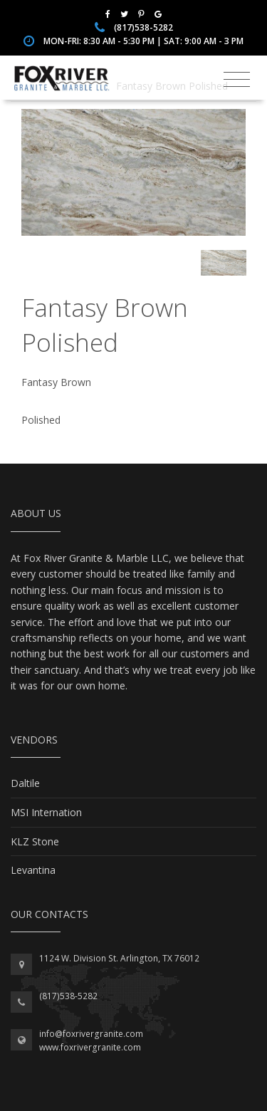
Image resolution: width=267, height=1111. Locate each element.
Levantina (33, 870)
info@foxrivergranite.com (91, 1034)
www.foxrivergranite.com (90, 1047)
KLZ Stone (35, 841)
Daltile (25, 783)
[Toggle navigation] (236, 80)
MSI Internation (46, 812)
